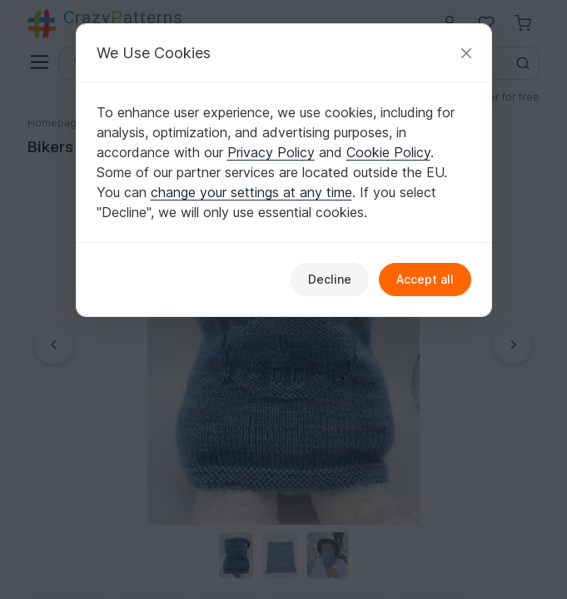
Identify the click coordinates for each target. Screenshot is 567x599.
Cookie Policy (388, 152)
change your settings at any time (251, 192)
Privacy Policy (271, 152)
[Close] (466, 53)
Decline (329, 279)
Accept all (425, 279)
